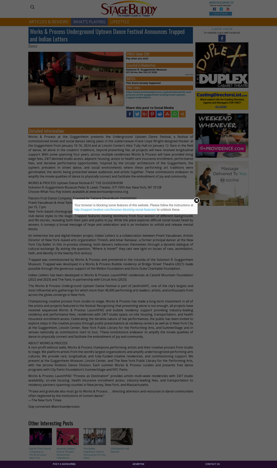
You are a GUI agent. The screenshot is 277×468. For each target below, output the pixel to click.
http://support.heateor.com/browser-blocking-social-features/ (115, 209)
